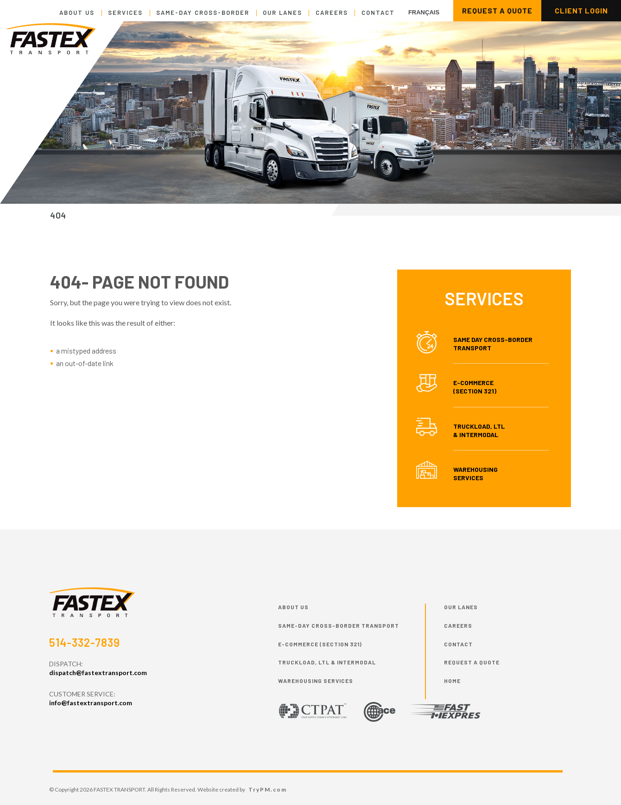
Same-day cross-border (202, 12)
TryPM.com (267, 789)
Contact (378, 12)
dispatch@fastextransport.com (98, 672)
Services (125, 12)
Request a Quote (472, 662)
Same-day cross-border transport (338, 625)
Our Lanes (282, 12)
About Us (77, 12)
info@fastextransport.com (90, 703)
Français (423, 12)
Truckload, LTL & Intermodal (479, 430)
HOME (452, 680)
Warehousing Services (475, 473)
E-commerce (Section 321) (320, 644)
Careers (332, 12)
